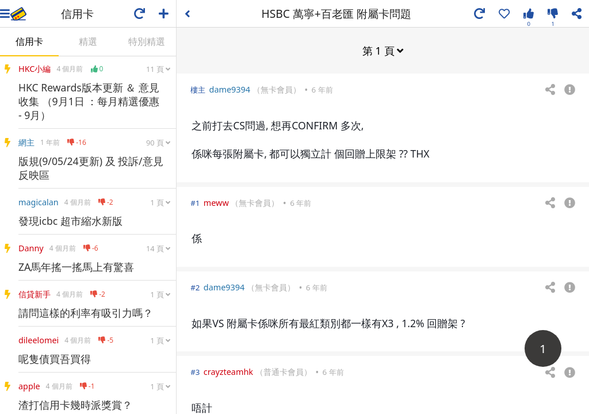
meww (216, 202)
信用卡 (29, 41)
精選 (88, 41)
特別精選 (146, 41)
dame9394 (229, 88)
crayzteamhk (228, 371)
